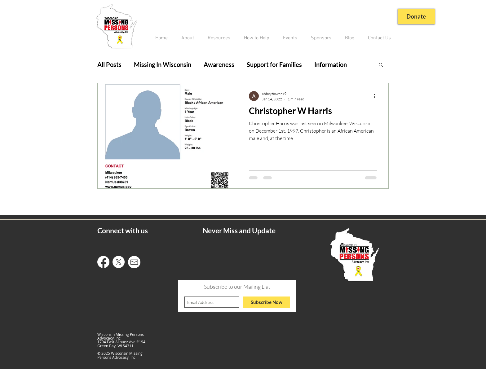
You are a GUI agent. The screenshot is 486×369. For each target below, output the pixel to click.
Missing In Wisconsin (162, 64)
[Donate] (415, 16)
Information (330, 64)
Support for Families (274, 64)
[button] (381, 65)
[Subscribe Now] (266, 302)
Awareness (219, 64)
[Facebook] (103, 262)
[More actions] (376, 96)
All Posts (109, 64)
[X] (119, 262)
